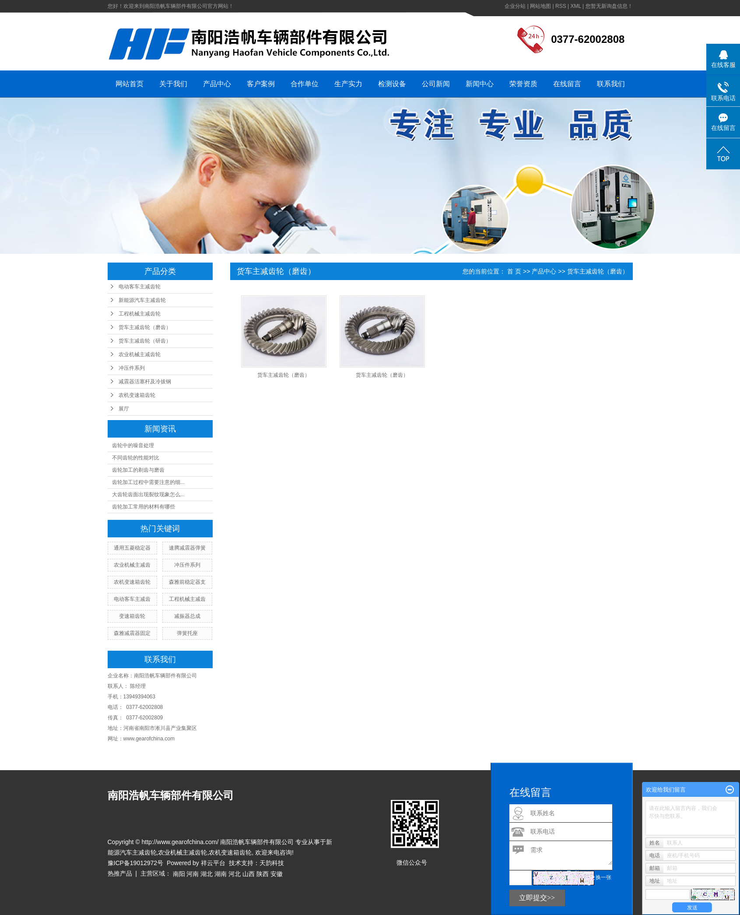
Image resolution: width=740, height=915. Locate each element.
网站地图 (540, 6)
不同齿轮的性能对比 (135, 458)
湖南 (220, 873)
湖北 (206, 873)
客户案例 (261, 84)
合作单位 (305, 84)
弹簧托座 (187, 633)
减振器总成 (187, 616)
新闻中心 (480, 84)
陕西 (262, 873)
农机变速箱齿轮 (137, 395)
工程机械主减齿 (187, 599)
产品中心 (217, 84)
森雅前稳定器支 (187, 582)
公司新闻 (436, 84)
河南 (192, 873)
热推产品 (120, 873)
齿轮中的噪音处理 (133, 445)
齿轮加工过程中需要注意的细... (148, 482)
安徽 (276, 873)
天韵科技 (272, 862)
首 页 (514, 271)
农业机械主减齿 (132, 565)
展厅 (124, 409)
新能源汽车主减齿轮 (142, 300)
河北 (234, 873)
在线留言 (567, 84)
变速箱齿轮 (132, 616)
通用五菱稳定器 (132, 548)
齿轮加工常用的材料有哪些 (143, 507)
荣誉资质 (523, 84)
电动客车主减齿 (132, 599)
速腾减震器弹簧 (187, 548)
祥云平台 (213, 862)
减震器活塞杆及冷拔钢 (145, 382)
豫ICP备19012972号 (136, 862)
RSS (560, 6)
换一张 (603, 877)
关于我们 (173, 84)
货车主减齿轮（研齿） (145, 341)
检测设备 (392, 84)
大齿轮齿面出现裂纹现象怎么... (148, 494)
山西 (248, 873)
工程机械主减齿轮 (140, 314)
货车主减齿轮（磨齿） (145, 327)
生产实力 (348, 84)
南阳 (179, 873)
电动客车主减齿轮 (140, 287)
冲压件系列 (132, 368)
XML (575, 6)
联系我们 (611, 84)
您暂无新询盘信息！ (609, 6)
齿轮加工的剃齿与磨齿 (138, 470)
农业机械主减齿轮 (140, 354)
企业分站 (515, 6)
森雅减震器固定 (132, 633)
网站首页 (130, 84)
